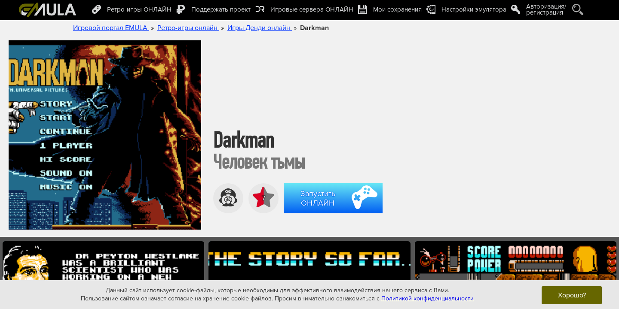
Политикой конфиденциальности (427, 298)
